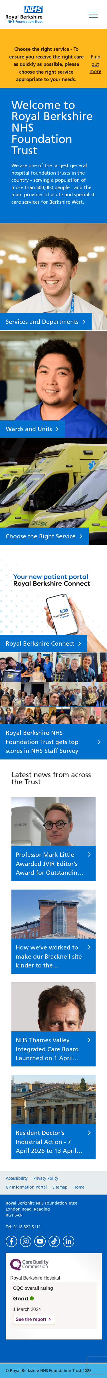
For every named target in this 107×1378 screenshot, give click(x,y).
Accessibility (17, 1178)
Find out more (95, 64)
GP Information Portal (26, 1187)
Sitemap (60, 1187)
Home (78, 1187)
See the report (31, 1319)
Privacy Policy (45, 1178)
